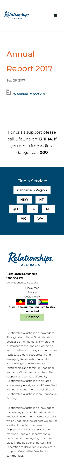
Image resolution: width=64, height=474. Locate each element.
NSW (24, 199)
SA (33, 209)
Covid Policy (32, 296)
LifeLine (23, 139)
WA (40, 218)
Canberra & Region (32, 190)
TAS (48, 209)
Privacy (32, 292)
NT (41, 199)
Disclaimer (32, 287)
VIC (23, 218)
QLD (16, 209)
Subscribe (32, 317)
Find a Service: (32, 180)
